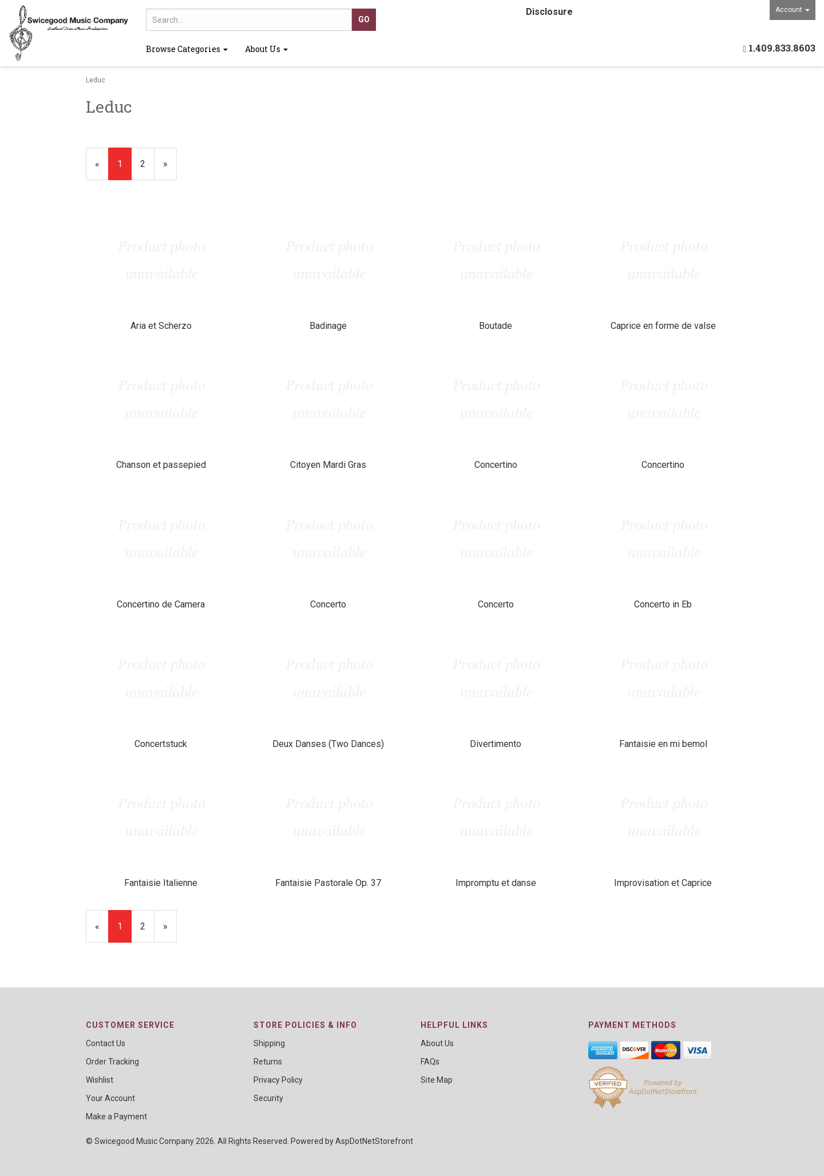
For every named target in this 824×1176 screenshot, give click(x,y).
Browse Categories (187, 48)
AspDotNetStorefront (374, 1141)
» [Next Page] (170, 169)
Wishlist (99, 1079)
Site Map (437, 1079)
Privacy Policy (278, 1079)
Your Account (110, 1098)
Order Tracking (112, 1061)
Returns (267, 1061)
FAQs (430, 1061)
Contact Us (105, 1043)
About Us (266, 48)
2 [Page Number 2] (147, 163)
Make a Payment (116, 1116)
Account (792, 10)
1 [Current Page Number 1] (124, 169)
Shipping (269, 1043)
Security (268, 1098)
